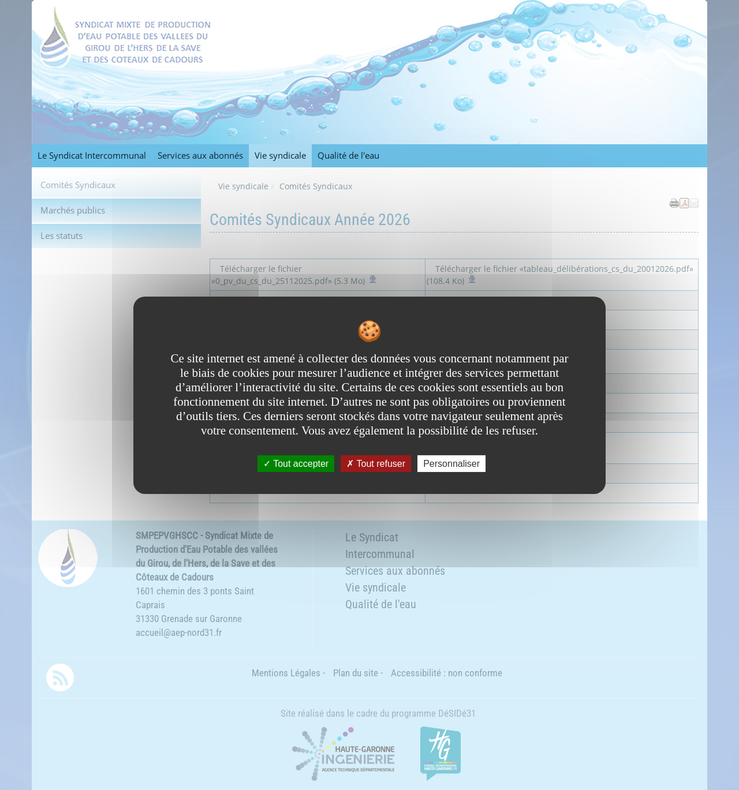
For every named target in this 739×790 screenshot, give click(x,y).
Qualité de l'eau (348, 155)
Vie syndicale (280, 155)
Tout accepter (296, 463)
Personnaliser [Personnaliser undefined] (451, 463)
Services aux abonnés (200, 155)
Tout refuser (375, 463)
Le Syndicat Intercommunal (92, 155)
